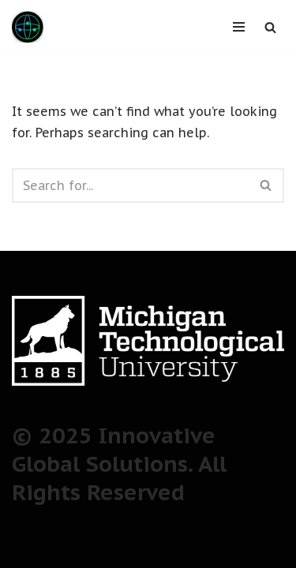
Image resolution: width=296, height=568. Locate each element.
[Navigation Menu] (239, 26)
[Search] (270, 27)
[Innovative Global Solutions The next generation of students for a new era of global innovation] (27, 27)
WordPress (206, 551)
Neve (73, 551)
